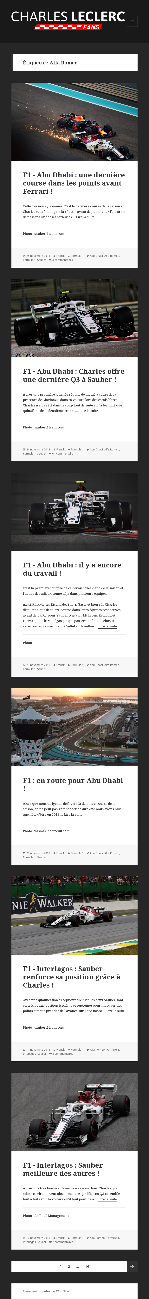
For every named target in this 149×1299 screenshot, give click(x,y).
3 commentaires (62, 260)
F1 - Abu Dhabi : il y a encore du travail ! (72, 569)
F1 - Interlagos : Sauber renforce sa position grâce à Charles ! (71, 976)
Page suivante (132, 1266)
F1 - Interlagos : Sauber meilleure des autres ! (63, 1169)
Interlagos (29, 1053)
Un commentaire (62, 453)
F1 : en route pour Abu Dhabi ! (73, 784)
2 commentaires (62, 1053)
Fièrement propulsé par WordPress (47, 1291)
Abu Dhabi (96, 256)
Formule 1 (77, 256)
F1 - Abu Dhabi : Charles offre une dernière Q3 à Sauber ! (74, 375)
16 (88, 1265)
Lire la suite (85, 217)
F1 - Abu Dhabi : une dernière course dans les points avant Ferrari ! (74, 183)
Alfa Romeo (111, 256)
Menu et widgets (132, 26)
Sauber (41, 260)
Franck (60, 256)
